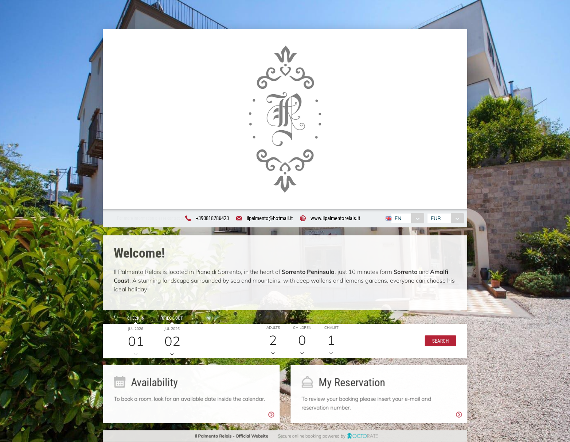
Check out (169, 321)
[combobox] (407, 218)
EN (397, 218)
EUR (436, 218)
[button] (434, 344)
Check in (132, 321)
